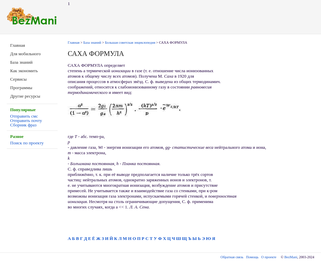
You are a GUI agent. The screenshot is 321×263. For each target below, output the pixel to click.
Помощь (252, 257)
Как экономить (24, 70)
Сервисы (18, 79)
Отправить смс (24, 116)
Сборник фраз (23, 124)
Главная (17, 45)
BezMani (290, 257)
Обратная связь (231, 257)
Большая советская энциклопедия (130, 42)
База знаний (21, 62)
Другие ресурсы (25, 96)
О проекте (268, 257)
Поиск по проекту (27, 142)
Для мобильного (25, 53)
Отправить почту (26, 120)
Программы (21, 87)
